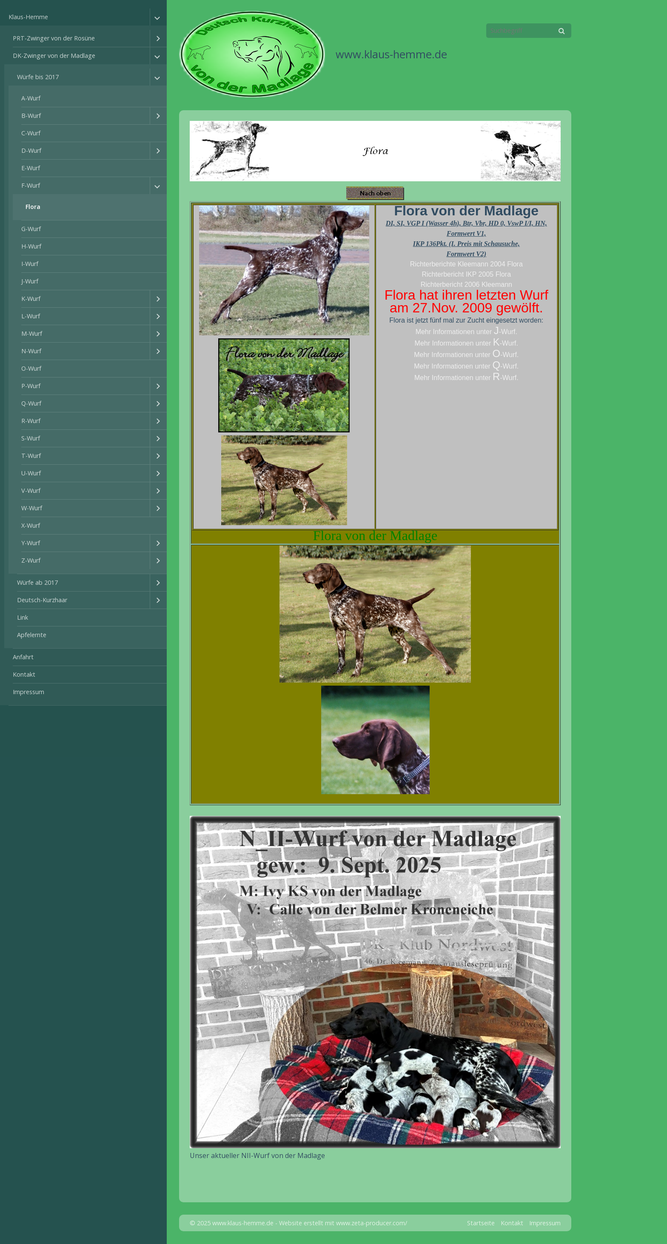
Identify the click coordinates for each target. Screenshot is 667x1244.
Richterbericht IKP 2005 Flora (466, 274)
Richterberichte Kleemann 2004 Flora (466, 264)
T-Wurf (31, 456)
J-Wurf (29, 281)
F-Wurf (30, 185)
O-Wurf (31, 368)
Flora (33, 207)
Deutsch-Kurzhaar (42, 600)
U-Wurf (31, 473)
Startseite (481, 1223)
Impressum (28, 692)
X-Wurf (30, 525)
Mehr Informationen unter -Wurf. (466, 331)
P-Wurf (30, 386)
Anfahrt (23, 657)
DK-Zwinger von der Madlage (54, 55)
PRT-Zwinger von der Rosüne (54, 38)
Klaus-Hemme (28, 17)
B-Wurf (31, 116)
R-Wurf (30, 421)
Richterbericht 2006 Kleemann (466, 284)
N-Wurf (31, 351)
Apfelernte (31, 635)
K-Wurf (30, 299)
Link (22, 617)
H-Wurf (31, 246)
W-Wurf (31, 508)
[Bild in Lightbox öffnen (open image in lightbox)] (375, 982)
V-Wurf (30, 490)
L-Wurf (30, 316)
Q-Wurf (31, 403)
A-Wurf (30, 98)
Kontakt (24, 674)
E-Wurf (30, 168)
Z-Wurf (30, 560)
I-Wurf (29, 264)
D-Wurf (31, 150)
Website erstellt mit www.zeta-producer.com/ (343, 1223)
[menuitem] (83, 357)
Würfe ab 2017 (37, 582)
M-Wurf (31, 333)
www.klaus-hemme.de (391, 54)
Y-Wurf (30, 543)
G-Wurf (31, 229)
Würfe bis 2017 (38, 77)
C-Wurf (30, 133)
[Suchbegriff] (528, 30)
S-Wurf (30, 438)
